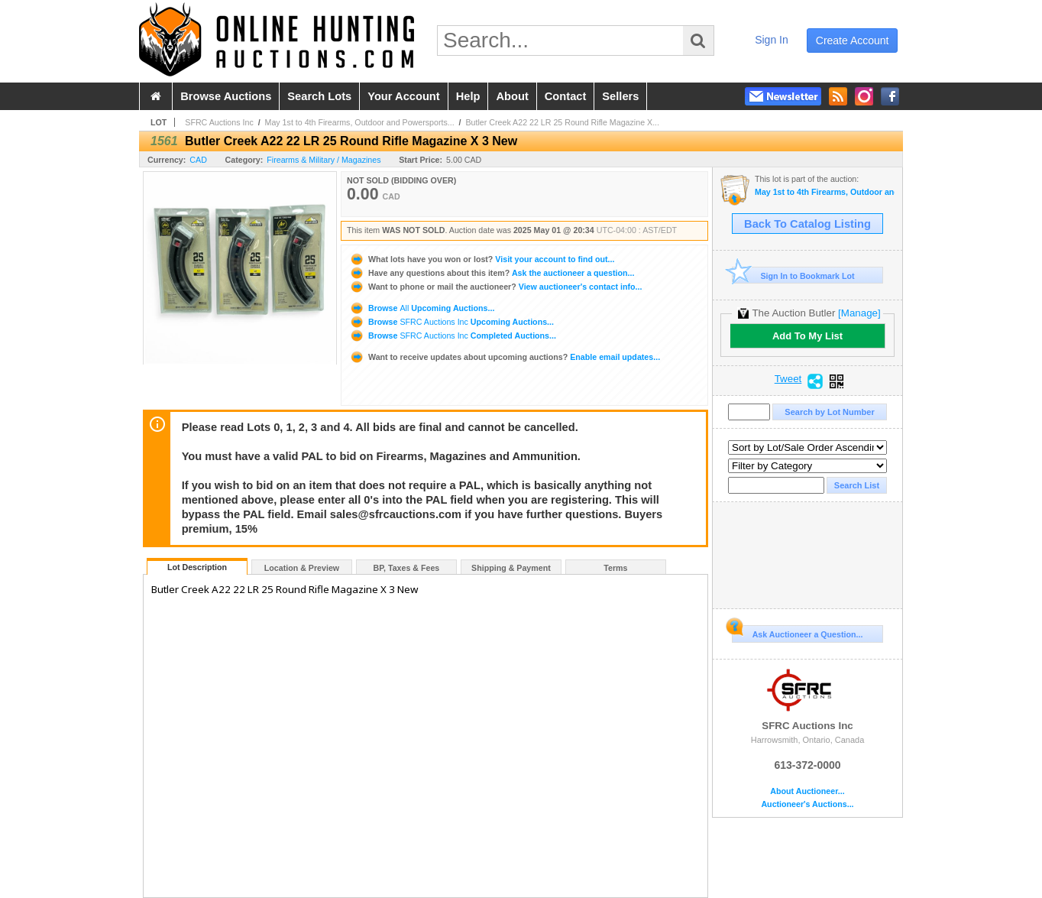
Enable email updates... (504, 356)
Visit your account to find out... (481, 259)
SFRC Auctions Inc (219, 122)
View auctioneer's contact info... (495, 286)
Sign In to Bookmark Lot (793, 275)
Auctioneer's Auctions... (807, 804)
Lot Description (197, 567)
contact (566, 96)
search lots (319, 96)
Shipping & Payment (511, 567)
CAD (198, 159)
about (512, 96)
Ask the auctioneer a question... (491, 272)
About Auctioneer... (807, 791)
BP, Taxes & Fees (407, 567)
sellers (620, 96)
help (468, 96)
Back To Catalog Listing (807, 224)
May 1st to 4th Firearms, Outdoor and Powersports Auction (825, 192)
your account (403, 96)
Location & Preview (301, 567)
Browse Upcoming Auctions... (421, 308)
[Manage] (859, 313)
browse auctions (225, 96)
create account (852, 40)
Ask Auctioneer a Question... (797, 632)
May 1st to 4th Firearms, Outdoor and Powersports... (360, 122)
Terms (615, 567)
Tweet (788, 379)
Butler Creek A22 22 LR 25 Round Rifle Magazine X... (563, 122)
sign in (771, 40)
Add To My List (807, 336)
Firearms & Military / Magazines (323, 159)
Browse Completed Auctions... (452, 335)
